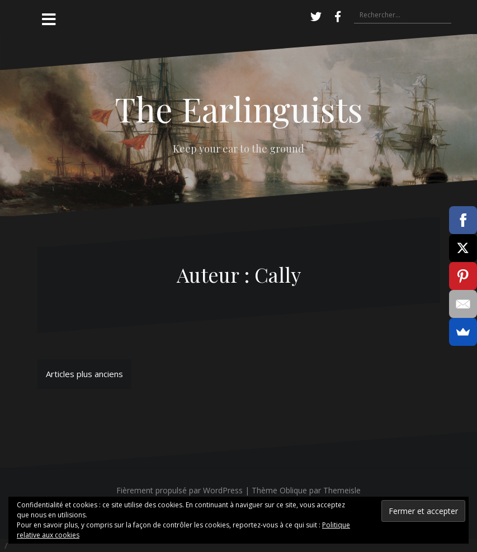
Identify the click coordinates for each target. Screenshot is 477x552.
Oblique (293, 490)
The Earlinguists (239, 108)
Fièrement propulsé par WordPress (179, 490)
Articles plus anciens (84, 373)
